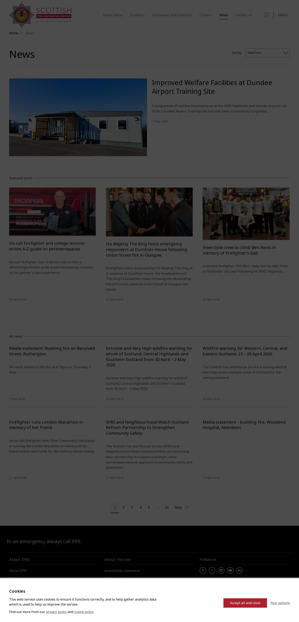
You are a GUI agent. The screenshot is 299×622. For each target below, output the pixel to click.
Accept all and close (245, 603)
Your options (280, 603)
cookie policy (83, 612)
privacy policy (56, 612)
